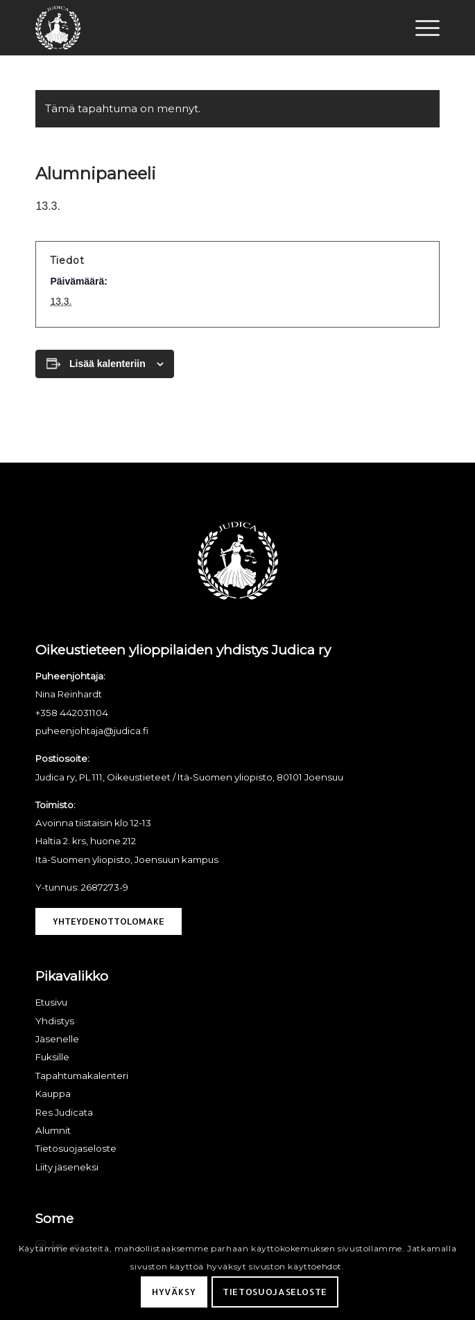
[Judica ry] (197, 27)
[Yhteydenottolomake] (108, 922)
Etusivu (51, 1002)
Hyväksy (174, 1291)
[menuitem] (420, 27)
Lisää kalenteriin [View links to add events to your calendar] (107, 363)
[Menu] (420, 27)
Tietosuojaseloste (275, 1291)
